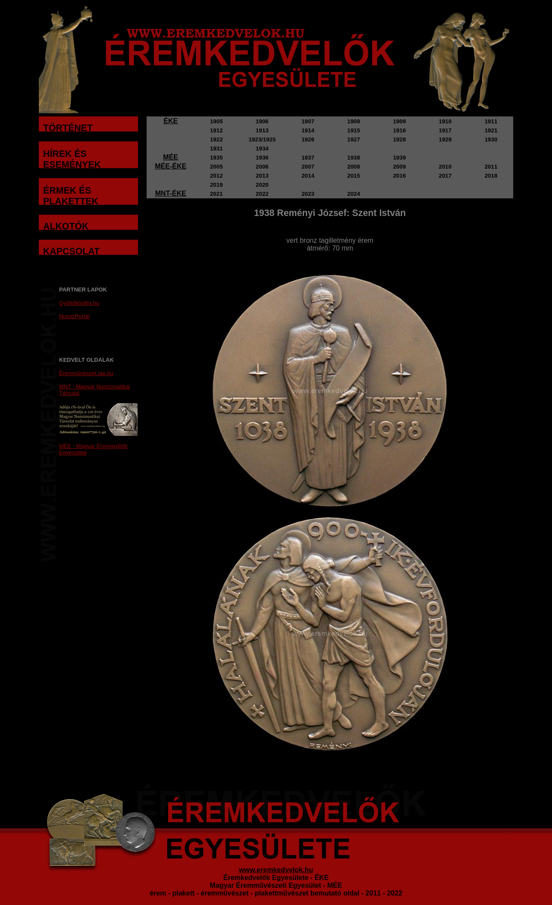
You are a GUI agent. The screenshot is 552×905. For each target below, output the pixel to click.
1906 (262, 121)
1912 (216, 130)
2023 (307, 194)
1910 (445, 121)
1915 (353, 130)
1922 (216, 139)
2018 (491, 175)
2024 (353, 194)
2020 (262, 185)
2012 (216, 175)
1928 (399, 139)
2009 (399, 166)
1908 (353, 121)
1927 (353, 139)
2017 (445, 175)
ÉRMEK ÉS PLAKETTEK (70, 196)
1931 (216, 148)
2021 (216, 194)
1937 (307, 157)
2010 (445, 166)
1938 (353, 157)
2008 (353, 166)
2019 (216, 185)
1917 (445, 130)
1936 (262, 157)
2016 (399, 175)
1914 (307, 130)
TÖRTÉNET (68, 128)
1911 (491, 121)
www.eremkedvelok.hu (276, 870)
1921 (491, 130)
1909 (399, 121)
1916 (399, 130)
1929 (445, 139)
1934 (262, 148)
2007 (307, 166)
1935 (216, 157)
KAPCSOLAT (71, 251)
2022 (262, 194)
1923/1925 (262, 139)
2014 (307, 175)
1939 (399, 157)
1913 (262, 130)
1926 (307, 139)
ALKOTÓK (65, 226)
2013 (262, 175)
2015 (353, 175)
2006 (262, 166)
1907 (307, 121)
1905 (216, 121)
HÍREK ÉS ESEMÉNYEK (72, 159)
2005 (216, 166)
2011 (491, 166)
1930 (491, 139)
